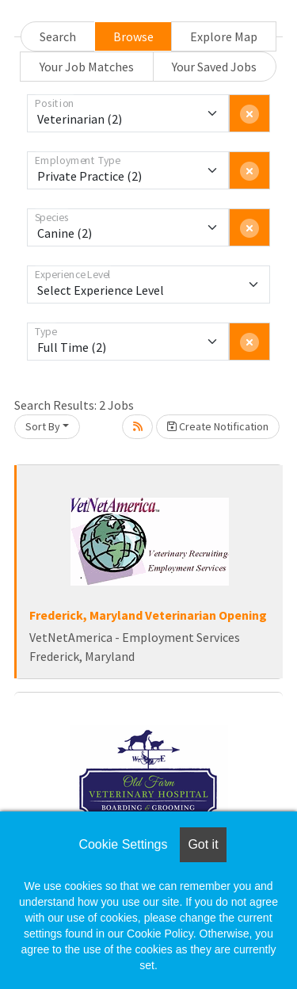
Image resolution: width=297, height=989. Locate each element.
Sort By (42, 426)
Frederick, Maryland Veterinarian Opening (148, 615)
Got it (203, 844)
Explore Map (223, 36)
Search (58, 36)
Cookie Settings (122, 844)
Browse (133, 36)
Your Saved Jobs (214, 66)
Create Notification (217, 426)
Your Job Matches (87, 66)
